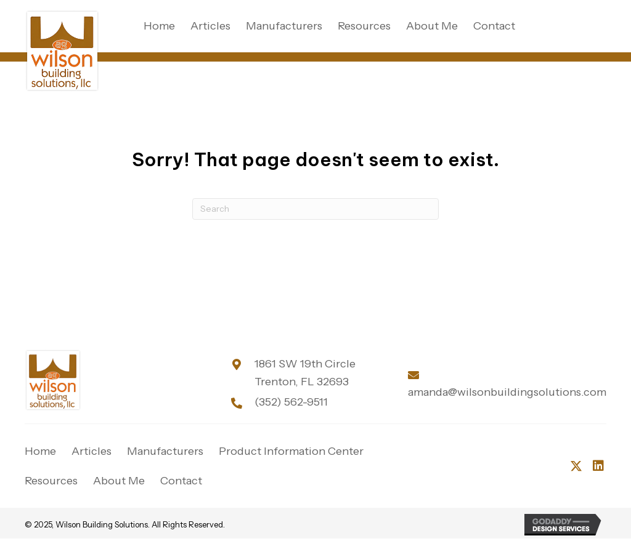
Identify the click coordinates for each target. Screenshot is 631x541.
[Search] (315, 209)
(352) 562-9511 (291, 402)
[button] (576, 466)
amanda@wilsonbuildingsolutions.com (507, 392)
